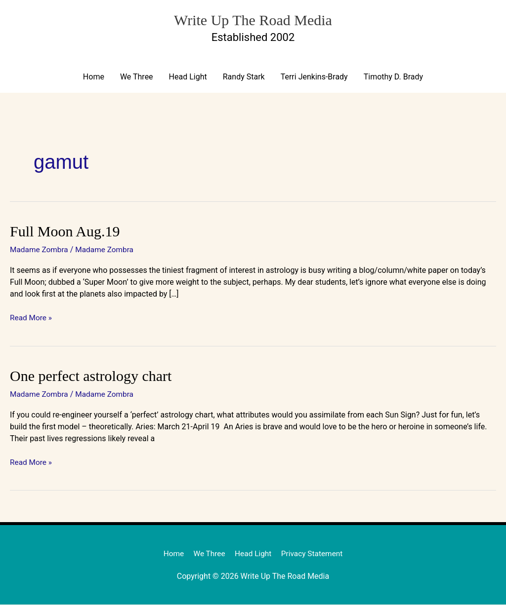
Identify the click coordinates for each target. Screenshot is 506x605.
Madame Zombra (40, 250)
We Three (136, 77)
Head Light (188, 77)
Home (93, 77)
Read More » (31, 317)
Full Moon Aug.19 (65, 232)
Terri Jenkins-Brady (314, 77)
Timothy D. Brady (393, 77)
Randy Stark (244, 77)
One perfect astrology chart (90, 376)
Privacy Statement (314, 554)
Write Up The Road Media (253, 18)
